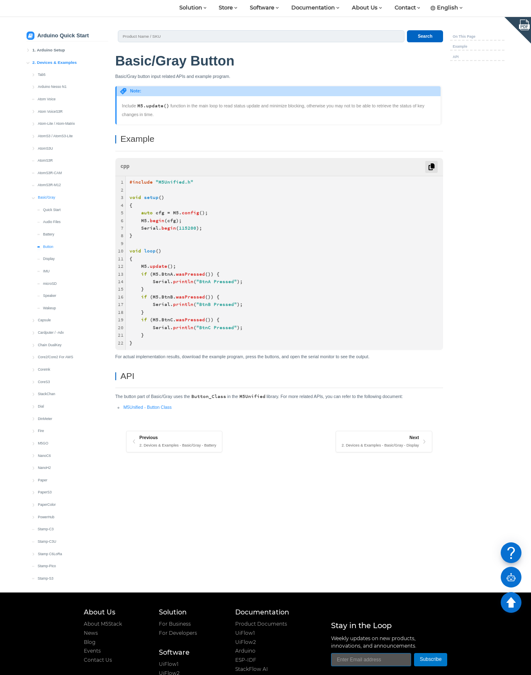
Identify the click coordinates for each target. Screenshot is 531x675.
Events (92, 651)
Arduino (245, 651)
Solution (190, 8)
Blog (89, 642)
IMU (46, 188)
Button (48, 163)
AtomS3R (45, 77)
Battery (48, 151)
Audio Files (52, 138)
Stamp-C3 (46, 446)
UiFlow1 (168, 664)
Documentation (313, 8)
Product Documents (261, 624)
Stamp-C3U (47, 458)
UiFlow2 (245, 642)
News (91, 633)
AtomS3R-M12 (49, 102)
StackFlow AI (251, 669)
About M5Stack (103, 624)
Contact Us (98, 660)
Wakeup (49, 225)
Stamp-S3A (47, 507)
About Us (365, 8)
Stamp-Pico (47, 483)
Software (262, 8)
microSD (50, 200)
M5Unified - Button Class (147, 407)
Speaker (49, 212)
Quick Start (52, 126)
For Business (175, 624)
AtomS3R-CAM (50, 89)
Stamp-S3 (46, 495)
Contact (405, 8)
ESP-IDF (245, 660)
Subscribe (431, 659)
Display (49, 175)
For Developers (178, 633)
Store (226, 8)
